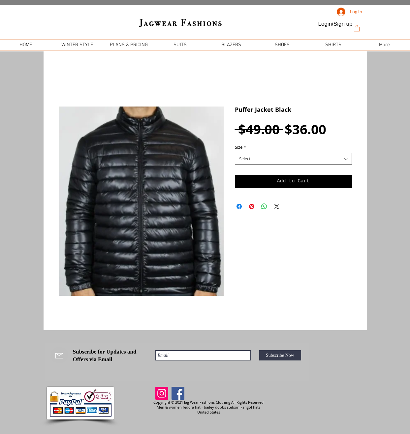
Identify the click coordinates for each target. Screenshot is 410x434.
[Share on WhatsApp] (264, 206)
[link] (357, 28)
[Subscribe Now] (280, 355)
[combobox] (293, 159)
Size (240, 147)
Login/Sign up (335, 24)
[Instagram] (161, 393)
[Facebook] (178, 393)
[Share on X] (277, 206)
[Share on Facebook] (239, 206)
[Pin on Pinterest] (252, 206)
